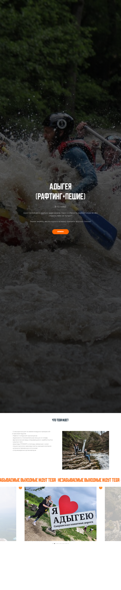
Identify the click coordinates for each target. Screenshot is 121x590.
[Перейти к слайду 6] (60, 543)
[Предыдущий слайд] (20, 514)
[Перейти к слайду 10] (66, 543)
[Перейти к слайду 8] (63, 543)
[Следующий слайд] (100, 514)
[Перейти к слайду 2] (54, 543)
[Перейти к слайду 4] (57, 543)
